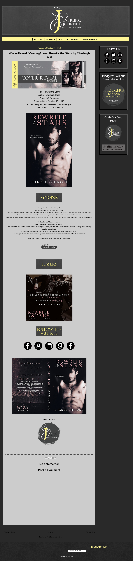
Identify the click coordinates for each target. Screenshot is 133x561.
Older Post (91, 532)
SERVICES (50, 39)
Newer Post (9, 532)
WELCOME (38, 39)
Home (50, 532)
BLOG (60, 39)
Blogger (70, 556)
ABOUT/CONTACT (90, 39)
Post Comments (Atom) (54, 537)
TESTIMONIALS (73, 39)
